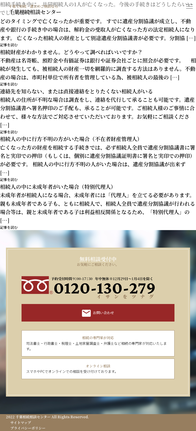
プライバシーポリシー (27, 428)
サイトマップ (20, 422)
